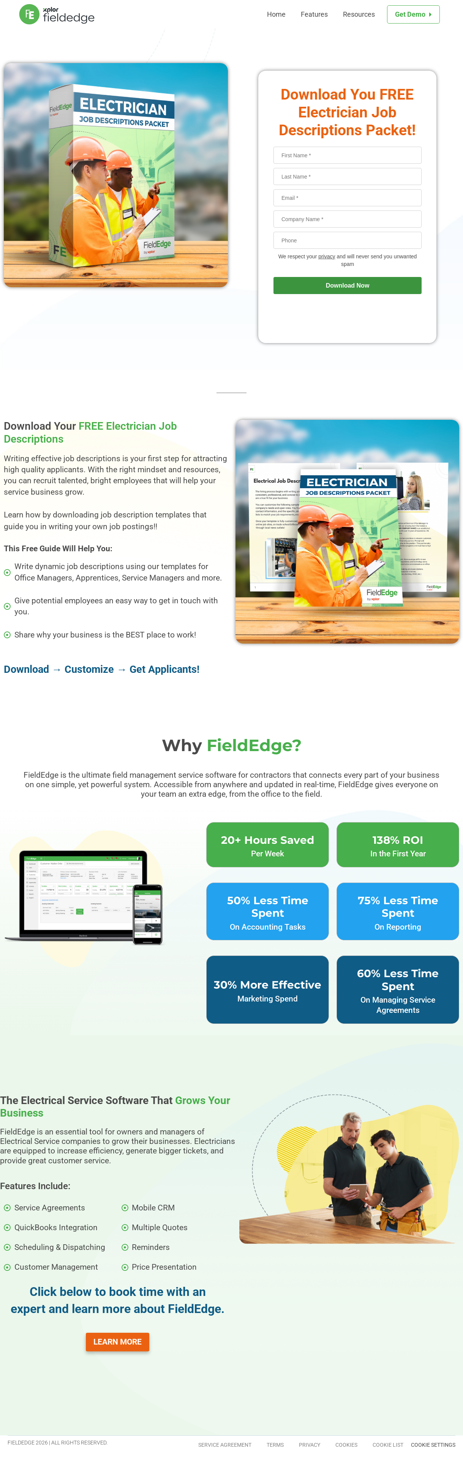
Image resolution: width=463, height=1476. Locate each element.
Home (276, 14)
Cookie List (388, 1445)
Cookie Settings (433, 1445)
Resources (359, 14)
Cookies (346, 1445)
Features (314, 14)
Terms (275, 1445)
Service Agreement (224, 1445)
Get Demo (410, 14)
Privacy (309, 1445)
